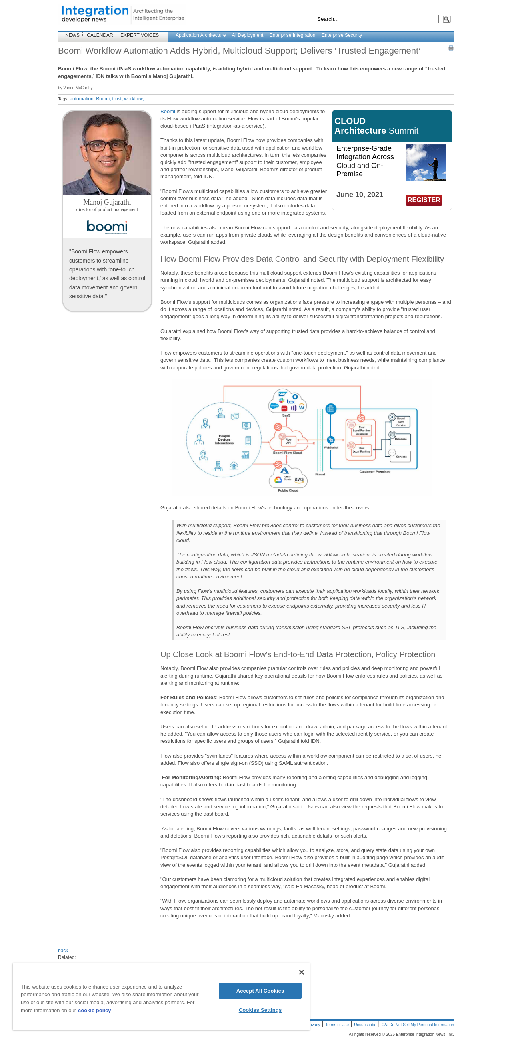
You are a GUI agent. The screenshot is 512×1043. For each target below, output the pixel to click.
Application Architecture (201, 35)
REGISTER (424, 200)
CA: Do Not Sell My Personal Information (418, 1025)
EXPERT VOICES (139, 35)
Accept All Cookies (260, 991)
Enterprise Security (342, 35)
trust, (117, 99)
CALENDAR (100, 35)
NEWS (72, 35)
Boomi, (103, 99)
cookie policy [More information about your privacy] (94, 1010)
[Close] (301, 972)
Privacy (313, 1025)
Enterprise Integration (293, 35)
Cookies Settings (260, 1010)
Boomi (167, 111)
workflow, (134, 99)
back (63, 950)
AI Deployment (248, 35)
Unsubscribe (365, 1025)
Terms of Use (337, 1025)
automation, (82, 99)
